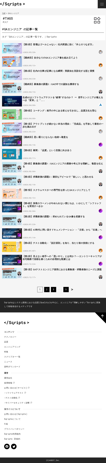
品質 (6, 341)
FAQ (6, 424)
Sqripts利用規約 (12, 434)
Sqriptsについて (12, 419)
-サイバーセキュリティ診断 (17, 402)
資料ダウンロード (12, 366)
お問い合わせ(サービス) (15, 387)
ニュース (8, 361)
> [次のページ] (72, 289)
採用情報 (8, 383)
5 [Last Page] (66, 289)
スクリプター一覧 (12, 356)
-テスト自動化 (11, 397)
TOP (4, 13)
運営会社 (8, 378)
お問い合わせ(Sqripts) (15, 414)
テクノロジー (10, 336)
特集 (6, 351)
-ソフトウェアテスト (14, 392)
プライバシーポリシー (14, 429)
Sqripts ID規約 (12, 438)
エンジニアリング (12, 346)
